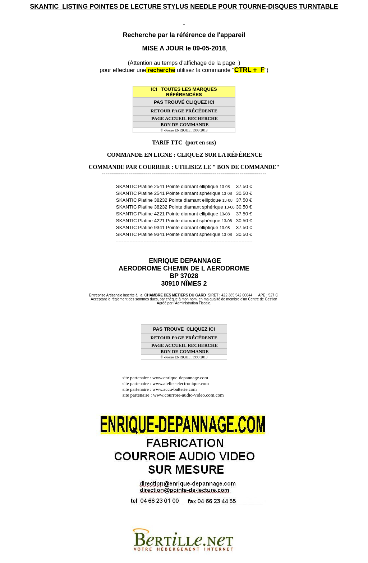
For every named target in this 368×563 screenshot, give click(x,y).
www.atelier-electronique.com (180, 383)
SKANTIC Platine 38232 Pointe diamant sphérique (175, 207)
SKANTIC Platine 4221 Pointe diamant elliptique (173, 213)
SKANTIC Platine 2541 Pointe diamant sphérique (174, 193)
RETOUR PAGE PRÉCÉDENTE (184, 110)
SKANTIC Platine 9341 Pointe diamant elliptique (173, 227)
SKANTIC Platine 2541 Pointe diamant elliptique (173, 186)
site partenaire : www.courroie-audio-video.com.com (175, 395)
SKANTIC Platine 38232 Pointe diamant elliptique (174, 200)
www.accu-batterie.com (176, 389)
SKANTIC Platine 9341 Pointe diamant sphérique (174, 234)
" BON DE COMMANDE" (245, 167)
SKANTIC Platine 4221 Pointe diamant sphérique (174, 220)
